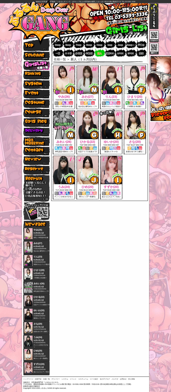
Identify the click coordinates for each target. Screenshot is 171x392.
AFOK (120, 53)
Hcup (99, 45)
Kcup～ (131, 45)
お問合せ (123, 379)
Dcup (58, 45)
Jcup (120, 45)
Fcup (78, 45)
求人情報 (131, 379)
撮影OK (110, 53)
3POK (131, 53)
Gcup (89, 45)
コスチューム (83, 379)
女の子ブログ (105, 379)
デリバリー (55, 379)
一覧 (58, 53)
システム (65, 379)
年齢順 (89, 53)
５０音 (68, 53)
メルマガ (114, 379)
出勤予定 (38, 379)
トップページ (28, 379)
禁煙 (141, 53)
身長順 (78, 53)
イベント (73, 379)
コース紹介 (94, 379)
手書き (141, 45)
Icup (110, 45)
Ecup (68, 45)
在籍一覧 (60, 59)
